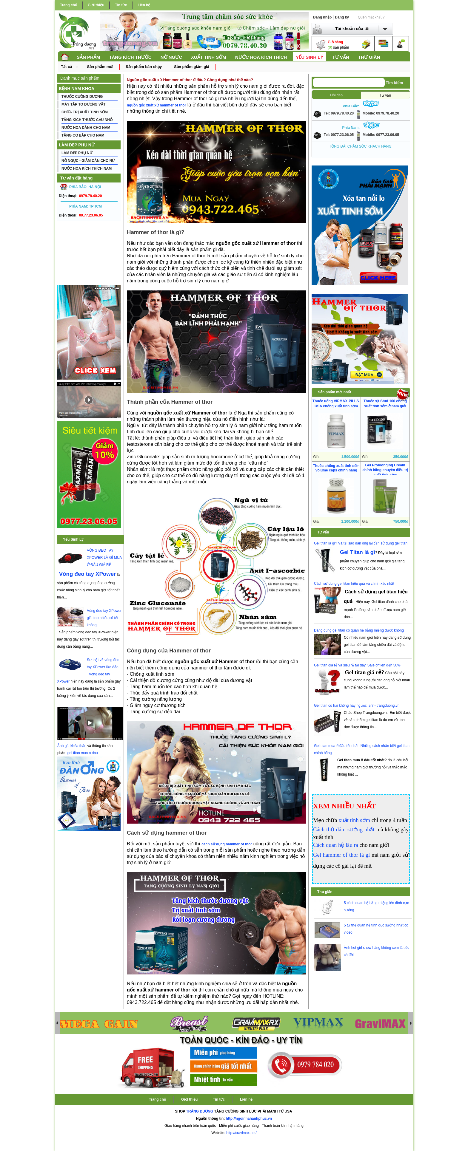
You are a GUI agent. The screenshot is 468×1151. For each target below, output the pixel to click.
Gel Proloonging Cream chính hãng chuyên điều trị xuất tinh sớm (385, 470)
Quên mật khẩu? (371, 17)
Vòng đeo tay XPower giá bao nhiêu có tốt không (104, 618)
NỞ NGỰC (171, 57)
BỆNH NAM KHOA (76, 88)
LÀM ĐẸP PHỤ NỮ (77, 145)
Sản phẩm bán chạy (144, 66)
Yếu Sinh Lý (73, 539)
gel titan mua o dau (82, 753)
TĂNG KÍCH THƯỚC (130, 57)
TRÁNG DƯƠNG (199, 1111)
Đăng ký (342, 17)
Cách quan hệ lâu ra (335, 845)
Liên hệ (144, 5)
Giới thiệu (96, 5)
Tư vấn (385, 95)
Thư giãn (324, 892)
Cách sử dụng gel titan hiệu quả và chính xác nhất (354, 583)
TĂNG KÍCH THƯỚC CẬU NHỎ (87, 120)
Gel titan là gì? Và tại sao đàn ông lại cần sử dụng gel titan (360, 543)
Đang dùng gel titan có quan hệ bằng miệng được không (359, 630)
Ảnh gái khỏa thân (71, 746)
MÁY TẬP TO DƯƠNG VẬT (83, 104)
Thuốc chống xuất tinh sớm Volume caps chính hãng (336, 468)
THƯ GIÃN (369, 57)
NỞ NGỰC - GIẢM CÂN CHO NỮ (88, 161)
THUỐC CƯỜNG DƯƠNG (82, 97)
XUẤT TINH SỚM (208, 57)
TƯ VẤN (340, 57)
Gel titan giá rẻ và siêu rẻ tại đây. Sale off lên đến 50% (357, 665)
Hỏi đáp (336, 95)
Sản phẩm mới (100, 66)
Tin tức (121, 5)
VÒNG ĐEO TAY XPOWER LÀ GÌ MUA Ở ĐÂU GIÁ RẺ (104, 557)
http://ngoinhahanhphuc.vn (249, 1118)
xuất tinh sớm (354, 820)
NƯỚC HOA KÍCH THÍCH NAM (86, 168)
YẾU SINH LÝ (309, 57)
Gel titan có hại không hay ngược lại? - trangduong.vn (357, 705)
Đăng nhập (322, 17)
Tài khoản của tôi (352, 28)
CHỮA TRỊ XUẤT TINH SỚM (84, 112)
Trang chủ (68, 5)
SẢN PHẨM (88, 57)
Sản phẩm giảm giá (191, 66)
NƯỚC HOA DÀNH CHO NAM (85, 128)
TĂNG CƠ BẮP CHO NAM (82, 135)
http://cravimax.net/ (241, 1133)
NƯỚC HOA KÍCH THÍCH (261, 57)
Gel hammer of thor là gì (341, 855)
